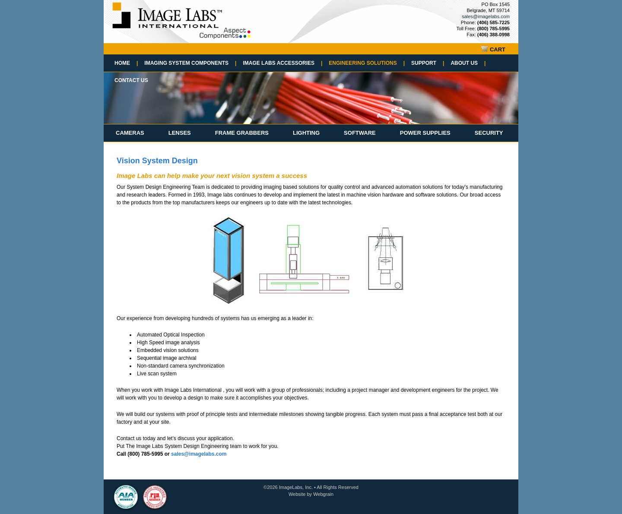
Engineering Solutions (367, 63)
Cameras (130, 133)
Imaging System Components (190, 63)
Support (427, 63)
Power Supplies (425, 133)
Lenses (179, 133)
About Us (468, 63)
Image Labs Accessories (282, 63)
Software (360, 133)
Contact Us (131, 80)
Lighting (306, 133)
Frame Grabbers (242, 133)
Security (489, 133)
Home (126, 63)
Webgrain (323, 494)
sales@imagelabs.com (486, 16)
